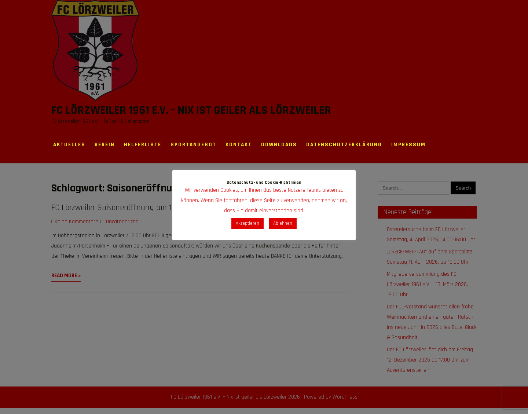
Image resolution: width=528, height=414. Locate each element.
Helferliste (142, 144)
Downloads (279, 144)
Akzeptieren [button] (247, 223)
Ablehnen (282, 223)
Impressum (408, 144)
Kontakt (238, 144)
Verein (105, 144)
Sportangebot (193, 144)
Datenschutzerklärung (344, 144)
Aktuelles (69, 144)
